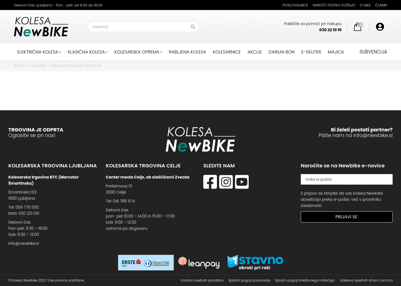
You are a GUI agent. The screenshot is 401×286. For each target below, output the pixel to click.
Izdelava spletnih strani (359, 280)
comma (386, 280)
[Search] (143, 26)
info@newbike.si (373, 135)
